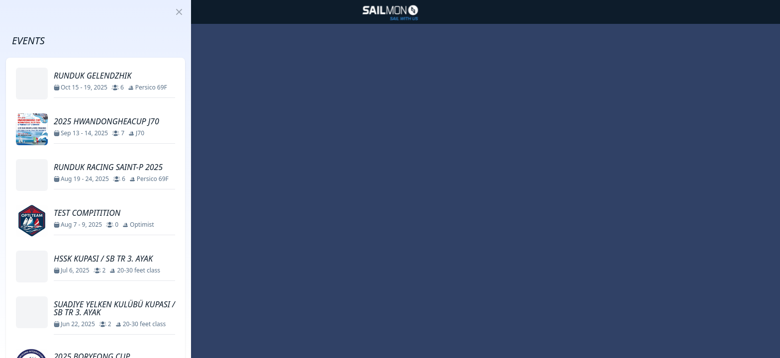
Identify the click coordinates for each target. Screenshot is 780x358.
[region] (390, 179)
